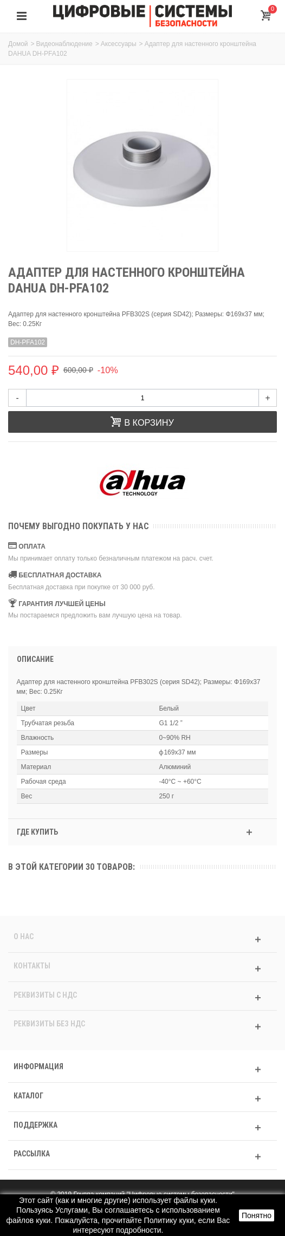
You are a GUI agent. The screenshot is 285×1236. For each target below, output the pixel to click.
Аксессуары (119, 44)
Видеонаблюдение (64, 44)
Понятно (256, 1215)
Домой (18, 44)
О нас (24, 936)
